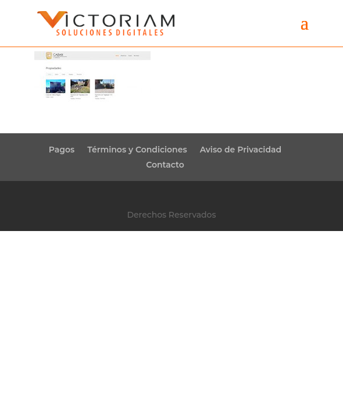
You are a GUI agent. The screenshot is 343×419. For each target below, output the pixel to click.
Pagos (61, 149)
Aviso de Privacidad (241, 149)
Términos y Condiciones (137, 149)
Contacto (165, 164)
